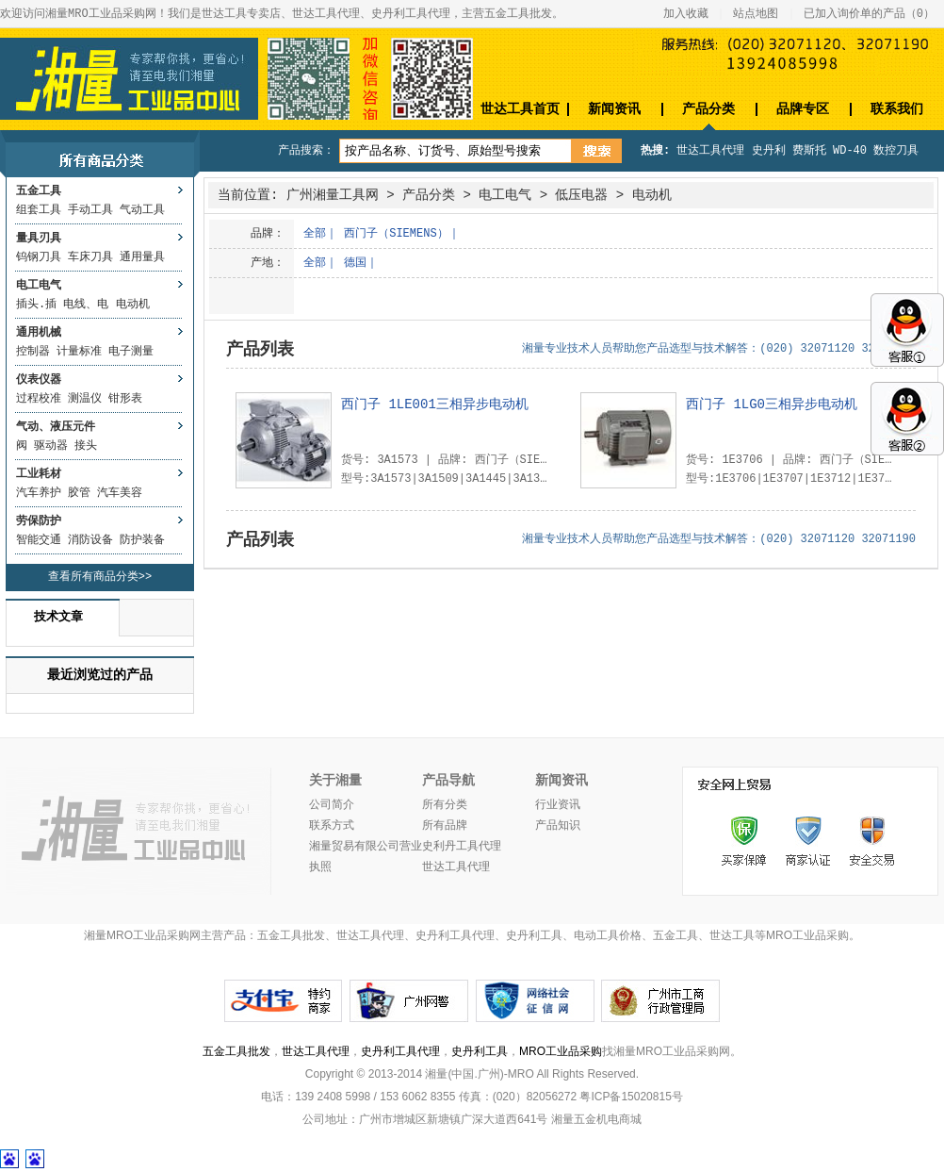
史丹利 (769, 150)
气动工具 (142, 210)
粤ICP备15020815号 (630, 1096)
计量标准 (79, 351)
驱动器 (51, 446)
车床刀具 (90, 257)
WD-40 (850, 150)
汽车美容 (119, 493)
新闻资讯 (614, 109)
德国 (355, 263)
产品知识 (557, 826)
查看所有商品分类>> (100, 577)
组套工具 (38, 210)
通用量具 (142, 257)
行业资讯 (557, 805)
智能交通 (38, 540)
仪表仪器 (38, 380)
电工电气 (38, 285)
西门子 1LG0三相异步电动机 (771, 404)
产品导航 (448, 780)
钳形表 (125, 398)
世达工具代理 (710, 150)
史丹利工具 (479, 1051)
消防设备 (90, 540)
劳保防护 (38, 521)
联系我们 (897, 109)
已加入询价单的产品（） (869, 14)
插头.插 (36, 304)
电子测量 (131, 351)
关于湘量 (335, 780)
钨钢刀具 (38, 257)
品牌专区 (802, 109)
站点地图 (755, 14)
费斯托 (809, 150)
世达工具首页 (520, 109)
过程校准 (38, 398)
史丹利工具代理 (400, 1051)
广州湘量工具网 (332, 195)
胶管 (79, 493)
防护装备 (142, 540)
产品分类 (708, 109)
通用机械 (38, 332)
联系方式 (331, 826)
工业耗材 (38, 474)
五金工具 (38, 191)
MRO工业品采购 (560, 1051)
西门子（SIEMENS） (396, 233)
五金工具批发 (236, 1051)
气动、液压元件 (55, 427)
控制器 (33, 351)
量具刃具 (38, 238)
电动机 (133, 304)
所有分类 (444, 805)
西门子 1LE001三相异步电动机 (435, 404)
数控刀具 (896, 150)
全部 (314, 233)
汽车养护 (38, 493)
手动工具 (90, 210)
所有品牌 (444, 826)
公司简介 (331, 805)
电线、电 (85, 304)
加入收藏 (685, 14)
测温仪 (85, 398)
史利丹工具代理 (461, 846)
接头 (85, 446)
